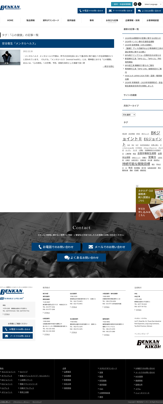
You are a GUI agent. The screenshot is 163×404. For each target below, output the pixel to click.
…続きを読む (108, 66)
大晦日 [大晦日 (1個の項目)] (127, 160)
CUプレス (5, 388)
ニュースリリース (142, 393)
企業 (64, 368)
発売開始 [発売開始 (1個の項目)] (137, 168)
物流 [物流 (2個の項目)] (130, 167)
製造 (101, 376)
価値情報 (138, 380)
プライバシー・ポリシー (21, 402)
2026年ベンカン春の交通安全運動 (139, 41)
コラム (138, 388)
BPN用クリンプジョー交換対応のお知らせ (143, 55)
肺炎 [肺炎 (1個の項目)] (159, 168)
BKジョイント (7, 380)
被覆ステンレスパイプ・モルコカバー (35, 375)
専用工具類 (24, 392)
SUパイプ (23, 371)
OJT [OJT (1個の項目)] (137, 145)
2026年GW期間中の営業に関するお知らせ (143, 38)
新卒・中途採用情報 (122, 4)
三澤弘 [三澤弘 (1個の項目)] (141, 150)
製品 (2, 368)
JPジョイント (6, 392)
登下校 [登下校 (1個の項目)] (144, 168)
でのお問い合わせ (58, 246)
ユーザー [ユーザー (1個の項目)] (128, 150)
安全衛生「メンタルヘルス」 (19, 43)
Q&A (101, 388)
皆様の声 (138, 384)
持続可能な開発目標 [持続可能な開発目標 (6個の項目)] (136, 163)
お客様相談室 (153, 20)
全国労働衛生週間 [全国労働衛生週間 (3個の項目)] (146, 153)
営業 (101, 372)
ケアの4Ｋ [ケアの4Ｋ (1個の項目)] (138, 148)
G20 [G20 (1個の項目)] (128, 145)
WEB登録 (139, 376)
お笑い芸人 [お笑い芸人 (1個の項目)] (154, 145)
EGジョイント (7, 384)
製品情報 (30, 20)
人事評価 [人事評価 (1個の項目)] (128, 154)
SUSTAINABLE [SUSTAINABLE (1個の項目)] (145, 145)
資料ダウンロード (51, 20)
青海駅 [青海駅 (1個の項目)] (136, 170)
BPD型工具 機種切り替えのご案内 (139, 65)
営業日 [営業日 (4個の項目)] (152, 157)
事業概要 (67, 380)
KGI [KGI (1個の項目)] (133, 145)
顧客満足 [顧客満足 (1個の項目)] (143, 170)
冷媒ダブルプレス (27, 388)
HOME (10, 20)
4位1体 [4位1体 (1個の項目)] (124, 134)
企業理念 (67, 371)
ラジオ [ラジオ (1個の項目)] (135, 150)
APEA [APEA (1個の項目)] (138, 134)
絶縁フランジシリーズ (28, 384)
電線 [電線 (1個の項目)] (131, 170)
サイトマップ (36, 402)
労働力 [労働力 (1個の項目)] (144, 158)
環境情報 (67, 388)
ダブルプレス (6, 375)
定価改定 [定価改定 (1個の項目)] (143, 160)
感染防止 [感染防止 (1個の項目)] (157, 160)
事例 (92, 20)
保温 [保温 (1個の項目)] (134, 154)
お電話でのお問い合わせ (145, 368)
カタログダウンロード (108, 368)
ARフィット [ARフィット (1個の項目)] (145, 134)
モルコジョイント (8, 371)
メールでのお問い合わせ (145, 372)
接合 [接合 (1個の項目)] (153, 164)
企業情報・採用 (132, 20)
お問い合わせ (84, 257)
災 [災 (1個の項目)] (126, 168)
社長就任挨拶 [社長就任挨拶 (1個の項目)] (152, 168)
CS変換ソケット (26, 380)
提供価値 (71, 20)
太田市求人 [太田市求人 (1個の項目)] (135, 160)
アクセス (7, 314)
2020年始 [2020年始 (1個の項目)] (131, 134)
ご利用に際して (5, 402)
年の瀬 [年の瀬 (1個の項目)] (150, 160)
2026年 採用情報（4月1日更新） (139, 45)
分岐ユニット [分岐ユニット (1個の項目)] (136, 158)
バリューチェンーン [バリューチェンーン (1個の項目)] (150, 148)
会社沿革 (67, 384)
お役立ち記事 (112, 20)
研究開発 (102, 380)
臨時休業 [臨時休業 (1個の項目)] (125, 170)
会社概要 (67, 375)
